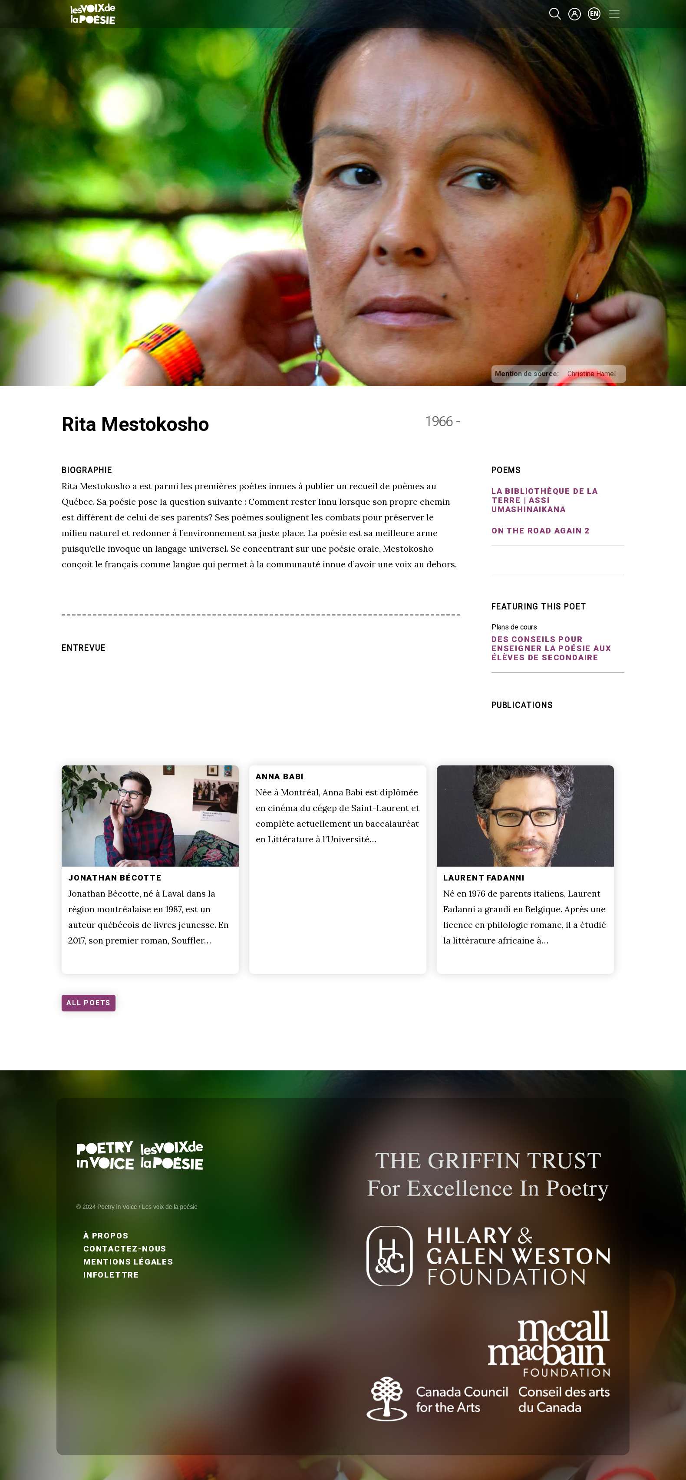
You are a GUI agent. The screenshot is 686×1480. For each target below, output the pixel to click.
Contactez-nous (125, 1248)
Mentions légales (128, 1261)
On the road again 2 (540, 530)
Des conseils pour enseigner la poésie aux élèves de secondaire (551, 648)
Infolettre (111, 1274)
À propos (106, 1235)
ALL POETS (88, 1003)
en (594, 13)
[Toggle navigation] (614, 14)
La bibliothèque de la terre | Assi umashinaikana (544, 500)
